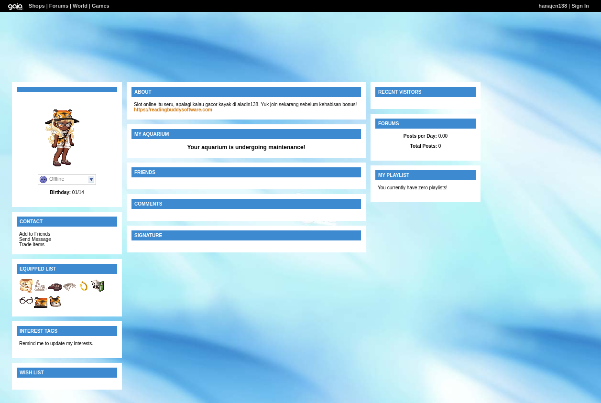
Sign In (580, 6)
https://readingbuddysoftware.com (173, 109)
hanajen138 (552, 6)
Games (100, 6)
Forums (58, 6)
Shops (37, 6)
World (80, 6)
